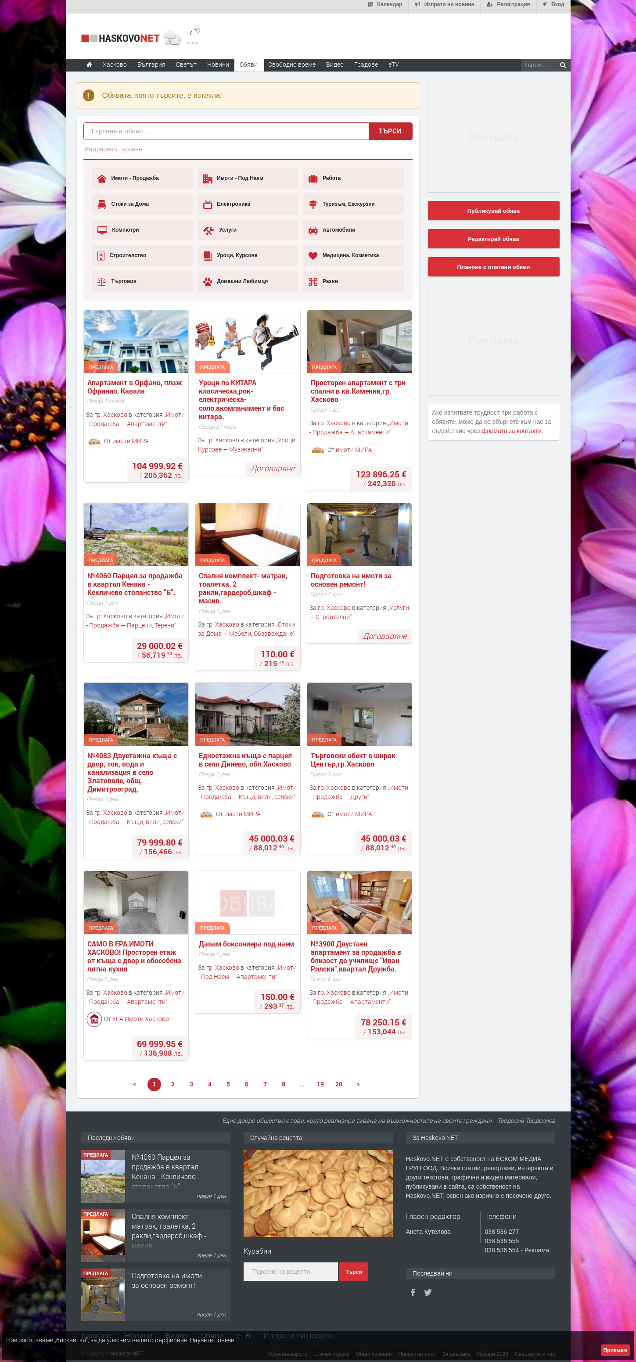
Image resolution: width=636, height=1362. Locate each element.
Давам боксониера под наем (246, 941)
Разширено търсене (113, 146)
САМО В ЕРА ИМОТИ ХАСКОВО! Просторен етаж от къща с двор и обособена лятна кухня (135, 954)
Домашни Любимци (235, 279)
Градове (366, 61)
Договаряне (273, 465)
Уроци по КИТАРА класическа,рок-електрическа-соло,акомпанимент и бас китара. (242, 397)
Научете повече (212, 1340)
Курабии (257, 1248)
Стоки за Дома (123, 201)
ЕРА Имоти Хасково (140, 1016)
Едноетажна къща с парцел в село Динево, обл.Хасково (246, 757)
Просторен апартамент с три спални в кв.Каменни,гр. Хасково (359, 388)
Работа (325, 176)
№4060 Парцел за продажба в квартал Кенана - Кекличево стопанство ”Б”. (135, 581)
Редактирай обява (493, 236)
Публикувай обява (493, 208)
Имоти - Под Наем (233, 176)
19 (320, 1081)
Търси (390, 128)
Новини (218, 61)
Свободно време (292, 61)
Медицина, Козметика (344, 253)
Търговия (117, 279)
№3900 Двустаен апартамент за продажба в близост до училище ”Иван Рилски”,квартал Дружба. (357, 954)
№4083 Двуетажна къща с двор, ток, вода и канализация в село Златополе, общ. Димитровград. (133, 770)
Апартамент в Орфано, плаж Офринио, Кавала (135, 384)
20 (338, 1081)
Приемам (615, 1350)
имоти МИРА (130, 438)
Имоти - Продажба (128, 176)
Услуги (220, 227)
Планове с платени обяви (493, 264)
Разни (323, 279)
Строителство (121, 253)
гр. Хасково (110, 412)
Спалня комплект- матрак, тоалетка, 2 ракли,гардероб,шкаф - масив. (244, 585)
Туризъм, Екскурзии (341, 201)
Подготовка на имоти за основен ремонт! (352, 577)
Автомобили (332, 227)
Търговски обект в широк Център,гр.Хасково (354, 757)
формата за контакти (511, 428)
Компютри (118, 227)
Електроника (226, 201)
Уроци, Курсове (230, 253)
